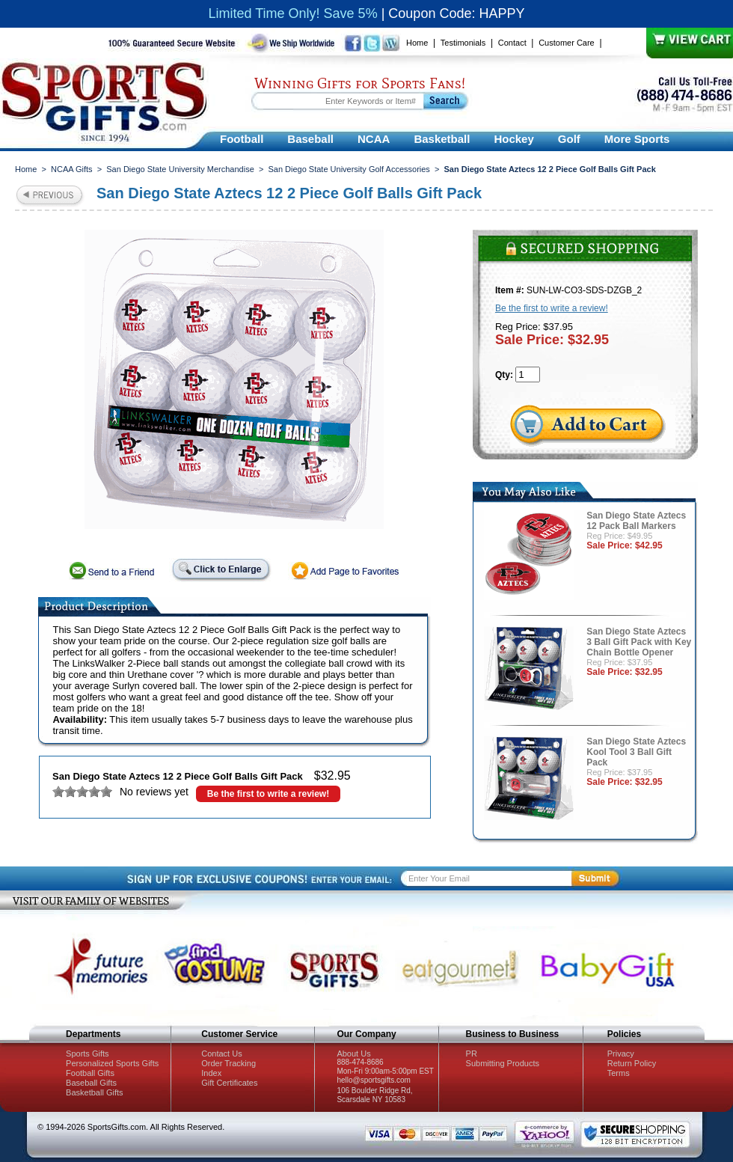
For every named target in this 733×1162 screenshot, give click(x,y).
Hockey (513, 138)
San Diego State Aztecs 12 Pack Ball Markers (636, 520)
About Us (353, 1053)
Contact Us (221, 1053)
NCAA (374, 138)
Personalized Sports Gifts (112, 1063)
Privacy (620, 1053)
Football (241, 138)
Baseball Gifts (91, 1082)
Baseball (310, 138)
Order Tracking (228, 1063)
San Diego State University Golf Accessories (348, 169)
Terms (618, 1072)
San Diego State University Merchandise (180, 169)
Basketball (442, 138)
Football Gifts (90, 1072)
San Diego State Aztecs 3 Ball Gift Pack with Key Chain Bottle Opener (638, 642)
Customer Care (567, 42)
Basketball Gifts (94, 1092)
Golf (569, 138)
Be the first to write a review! (268, 794)
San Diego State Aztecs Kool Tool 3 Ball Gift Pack (636, 752)
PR (471, 1053)
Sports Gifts (87, 1053)
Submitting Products (502, 1063)
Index (211, 1072)
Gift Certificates (229, 1082)
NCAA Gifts (72, 169)
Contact (512, 42)
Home (417, 42)
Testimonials (463, 42)
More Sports (637, 138)
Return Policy (631, 1063)
